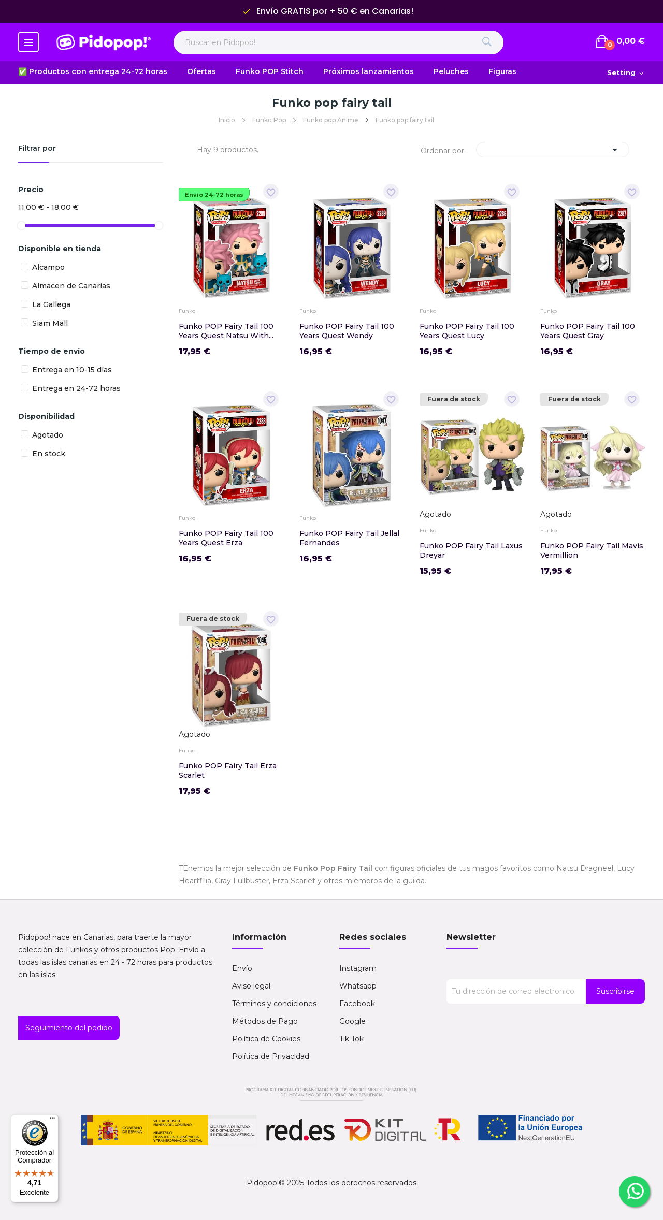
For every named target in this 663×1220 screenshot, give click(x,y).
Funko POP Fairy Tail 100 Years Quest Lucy (467, 331)
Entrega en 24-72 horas (76, 388)
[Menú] (52, 1120)
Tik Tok (351, 1038)
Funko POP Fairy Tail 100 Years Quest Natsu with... (226, 331)
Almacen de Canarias (71, 286)
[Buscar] (486, 42)
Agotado (47, 435)
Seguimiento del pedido (68, 1028)
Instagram (358, 968)
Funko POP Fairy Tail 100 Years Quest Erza (226, 538)
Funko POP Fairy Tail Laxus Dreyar (471, 550)
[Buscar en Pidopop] (338, 42)
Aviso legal (251, 986)
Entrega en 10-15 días (72, 369)
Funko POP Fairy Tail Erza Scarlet (228, 770)
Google (352, 1021)
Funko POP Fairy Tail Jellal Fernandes (349, 538)
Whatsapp (358, 986)
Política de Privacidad (270, 1056)
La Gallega (51, 304)
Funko (187, 311)
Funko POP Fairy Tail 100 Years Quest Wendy (346, 331)
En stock (48, 453)
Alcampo (48, 267)
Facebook (357, 1003)
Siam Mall (50, 323)
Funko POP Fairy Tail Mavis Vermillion (591, 550)
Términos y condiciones (274, 1003)
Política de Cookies (266, 1038)
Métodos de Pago (265, 1021)
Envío (242, 968)
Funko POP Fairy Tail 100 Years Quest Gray (587, 331)
